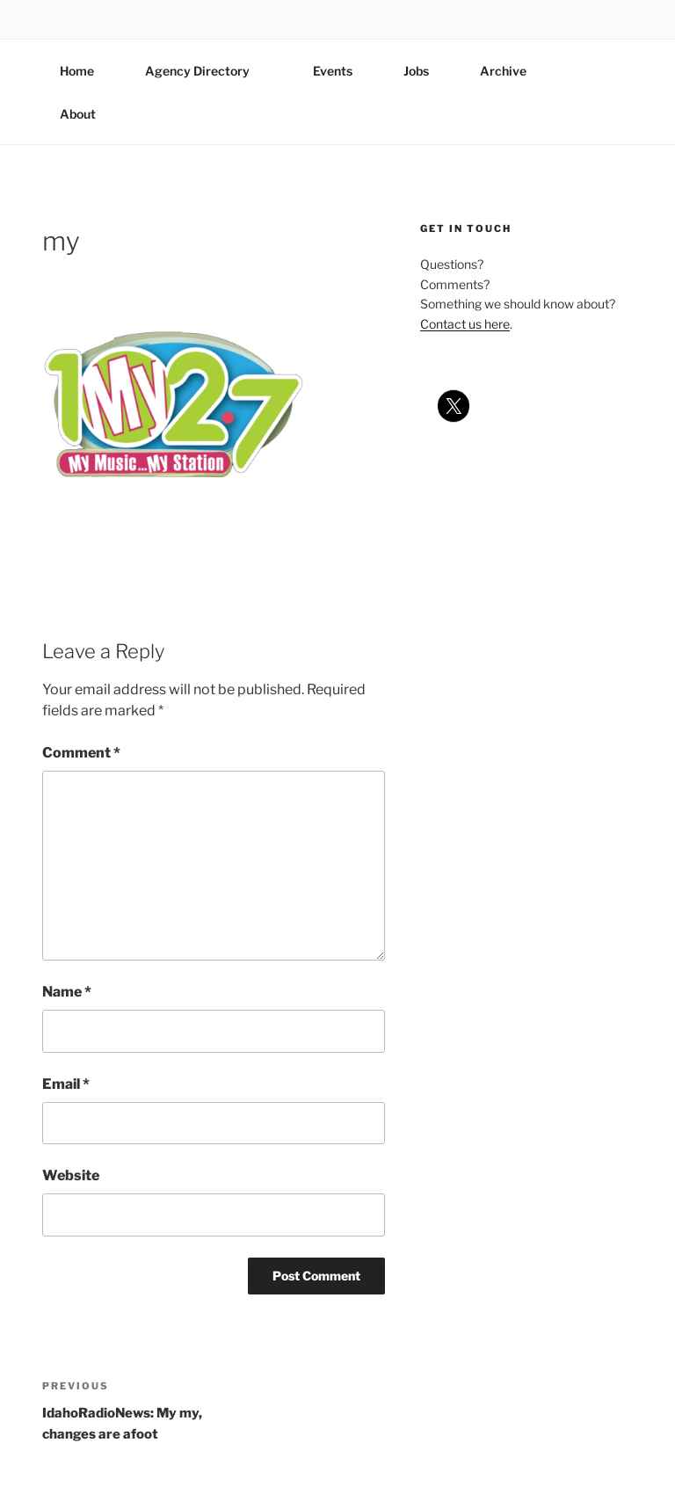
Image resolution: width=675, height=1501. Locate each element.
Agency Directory (205, 70)
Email (66, 1084)
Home (77, 70)
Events (332, 70)
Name (66, 991)
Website (70, 1175)
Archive (503, 70)
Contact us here (465, 323)
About (86, 113)
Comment (81, 752)
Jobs (416, 70)
